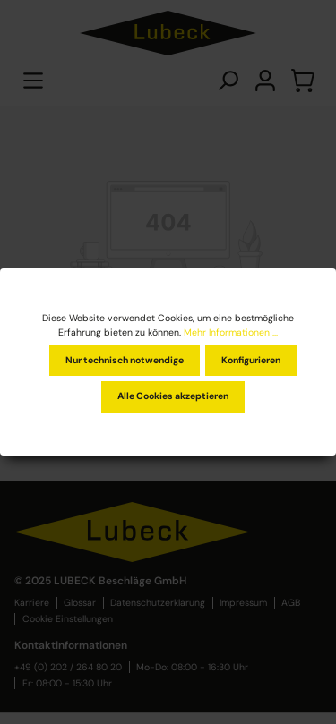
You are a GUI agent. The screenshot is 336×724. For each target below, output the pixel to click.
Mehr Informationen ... (231, 332)
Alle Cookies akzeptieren (172, 396)
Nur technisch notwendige (124, 360)
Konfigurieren (250, 360)
